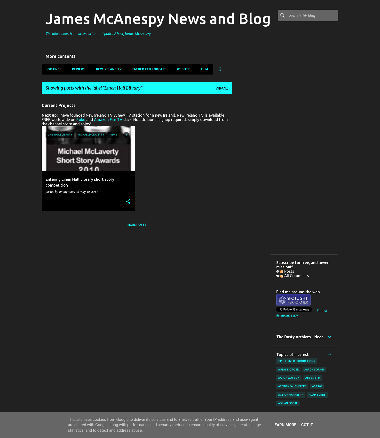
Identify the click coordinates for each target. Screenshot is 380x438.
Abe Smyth (312, 377)
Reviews (78, 69)
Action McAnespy (290, 394)
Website (183, 69)
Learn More (284, 425)
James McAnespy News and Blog (158, 18)
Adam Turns (317, 394)
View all (222, 88)
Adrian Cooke (288, 403)
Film (204, 69)
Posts (287, 271)
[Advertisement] (251, 170)
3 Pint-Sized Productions (296, 361)
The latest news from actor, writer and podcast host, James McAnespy (98, 33)
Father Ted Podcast (149, 69)
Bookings (53, 69)
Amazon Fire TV (108, 119)
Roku (80, 119)
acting (317, 386)
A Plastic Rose (288, 369)
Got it (307, 425)
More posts (136, 224)
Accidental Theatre (292, 386)
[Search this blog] (312, 15)
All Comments (294, 275)
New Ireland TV (109, 69)
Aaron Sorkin (314, 369)
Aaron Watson (289, 377)
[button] (128, 201)
